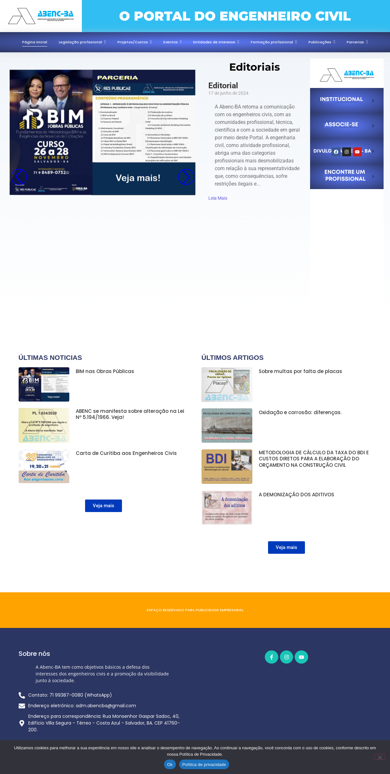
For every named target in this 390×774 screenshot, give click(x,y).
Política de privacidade (204, 764)
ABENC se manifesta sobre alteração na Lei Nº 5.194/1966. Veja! (130, 414)
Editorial (223, 85)
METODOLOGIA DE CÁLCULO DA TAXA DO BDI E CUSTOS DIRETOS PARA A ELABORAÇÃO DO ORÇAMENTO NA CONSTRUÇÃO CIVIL (314, 457)
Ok (170, 764)
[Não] (379, 757)
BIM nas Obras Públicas (105, 371)
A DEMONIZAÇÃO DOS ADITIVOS (296, 493)
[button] (186, 177)
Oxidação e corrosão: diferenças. (300, 412)
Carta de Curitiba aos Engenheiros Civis (126, 452)
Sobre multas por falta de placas (300, 371)
